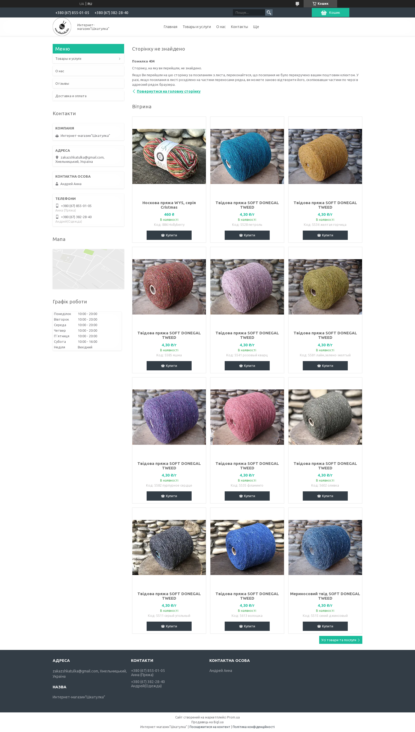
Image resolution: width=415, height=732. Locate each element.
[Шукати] (269, 12)
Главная (170, 27)
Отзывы (62, 83)
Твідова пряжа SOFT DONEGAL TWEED (247, 204)
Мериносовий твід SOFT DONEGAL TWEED (325, 595)
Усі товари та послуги (338, 640)
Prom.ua (233, 717)
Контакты (239, 27)
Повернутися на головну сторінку (169, 91)
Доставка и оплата (71, 96)
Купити (171, 235)
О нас (221, 27)
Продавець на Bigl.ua (207, 722)
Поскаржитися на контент (210, 727)
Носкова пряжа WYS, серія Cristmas (169, 204)
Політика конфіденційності (254, 727)
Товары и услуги (197, 27)
